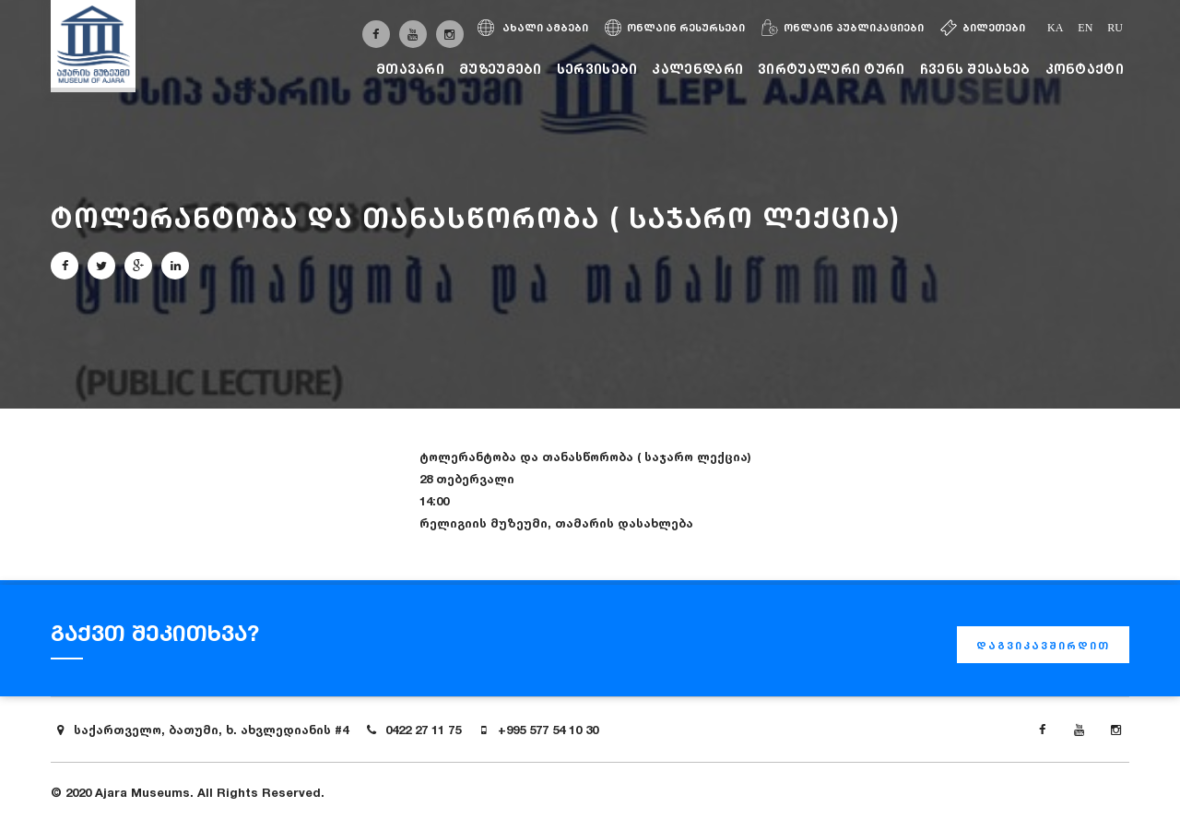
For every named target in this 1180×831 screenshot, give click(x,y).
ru (1115, 27)
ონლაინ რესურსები (675, 27)
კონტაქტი (1084, 69)
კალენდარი (697, 69)
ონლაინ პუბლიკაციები (842, 27)
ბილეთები (982, 27)
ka (1055, 27)
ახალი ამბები (533, 27)
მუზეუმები (500, 69)
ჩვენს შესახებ (975, 69)
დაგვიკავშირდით (1043, 645)
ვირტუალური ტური (831, 69)
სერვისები (597, 69)
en (1085, 27)
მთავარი (410, 69)
